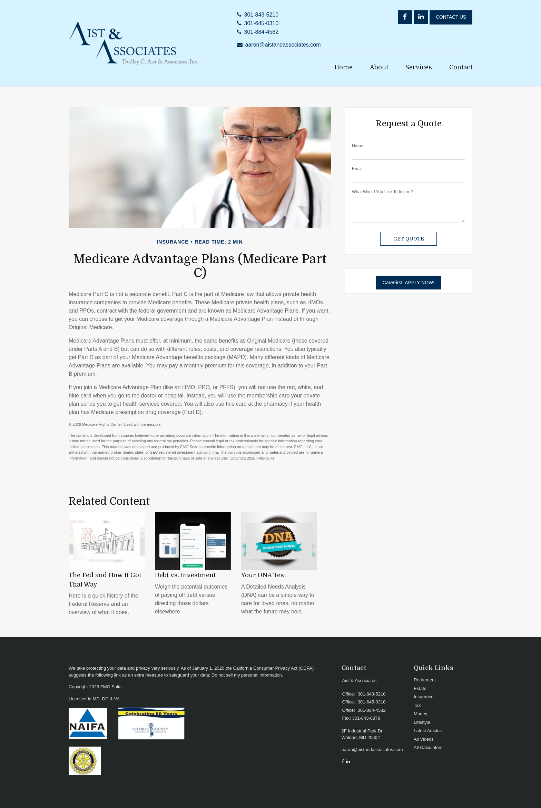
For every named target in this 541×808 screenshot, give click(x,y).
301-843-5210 (261, 15)
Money (420, 713)
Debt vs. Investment (185, 575)
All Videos (424, 739)
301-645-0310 (261, 23)
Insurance (423, 696)
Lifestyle (422, 722)
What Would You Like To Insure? (382, 191)
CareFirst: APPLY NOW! (408, 282)
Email (357, 168)
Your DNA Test (263, 575)
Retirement (425, 679)
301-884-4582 (261, 32)
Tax (417, 705)
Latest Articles (428, 730)
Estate (420, 688)
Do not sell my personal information (247, 675)
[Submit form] (408, 239)
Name (357, 146)
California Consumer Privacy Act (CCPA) (273, 668)
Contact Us (451, 17)
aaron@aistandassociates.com (283, 45)
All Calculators (428, 747)
